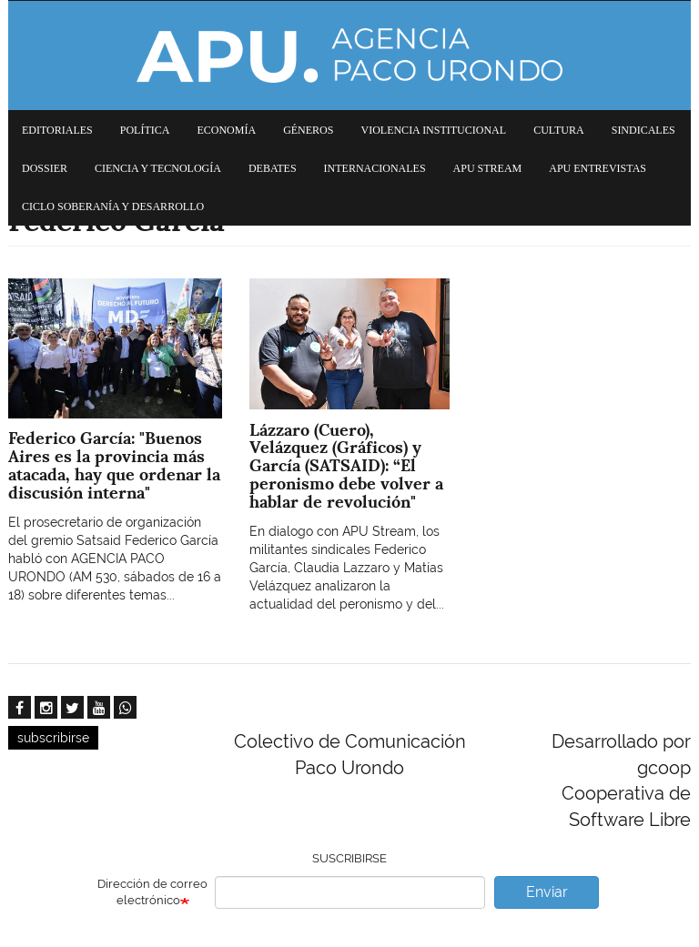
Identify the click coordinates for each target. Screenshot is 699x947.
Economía (226, 130)
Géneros (308, 130)
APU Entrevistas (597, 168)
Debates (272, 168)
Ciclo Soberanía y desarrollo (113, 206)
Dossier (44, 168)
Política (145, 130)
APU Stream (487, 168)
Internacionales (375, 168)
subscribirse (53, 737)
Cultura (558, 130)
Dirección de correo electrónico (152, 892)
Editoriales (57, 130)
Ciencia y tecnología (158, 168)
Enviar (547, 892)
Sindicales (643, 130)
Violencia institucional (433, 130)
